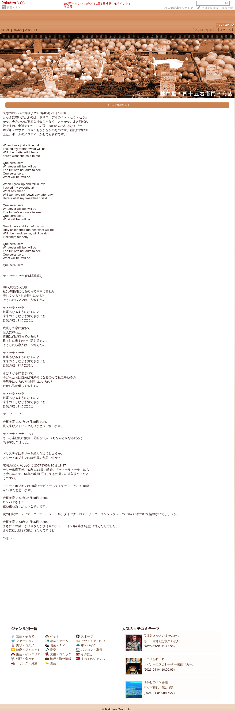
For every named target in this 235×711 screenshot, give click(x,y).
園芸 (50, 663)
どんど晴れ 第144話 (158, 687)
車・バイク (86, 645)
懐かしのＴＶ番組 (156, 682)
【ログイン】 (225, 30)
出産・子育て (22, 636)
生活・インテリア (25, 654)
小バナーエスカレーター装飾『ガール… (171, 664)
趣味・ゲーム (56, 641)
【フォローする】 (203, 30)
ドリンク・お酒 (24, 663)
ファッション (22, 641)
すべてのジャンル (90, 658)
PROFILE (31, 30)
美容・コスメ (22, 645)
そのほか (84, 654)
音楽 (50, 650)
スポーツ (84, 636)
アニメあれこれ (154, 659)
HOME (5, 30)
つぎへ (7, 538)
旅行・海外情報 (58, 658)
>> (178, 8)
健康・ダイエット (25, 650)
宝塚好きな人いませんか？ (162, 635)
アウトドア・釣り (90, 641)
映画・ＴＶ (14, 7)
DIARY (17, 30)
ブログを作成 (209, 8)
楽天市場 (227, 8)
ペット (52, 636)
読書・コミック (58, 654)
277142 (222, 25)
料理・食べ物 (22, 658)
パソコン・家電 (89, 650)
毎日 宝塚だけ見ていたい (162, 641)
